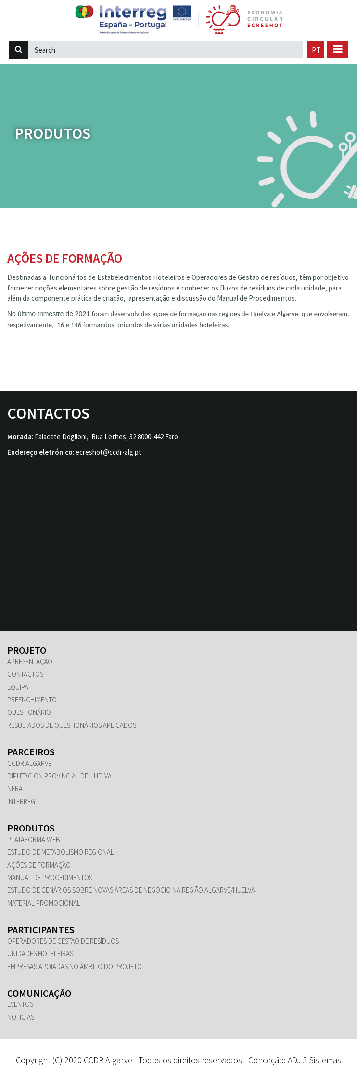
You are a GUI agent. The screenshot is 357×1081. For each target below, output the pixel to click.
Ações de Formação (39, 865)
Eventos (20, 1004)
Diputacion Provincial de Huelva (59, 775)
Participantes (41, 929)
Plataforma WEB (33, 839)
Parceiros (31, 752)
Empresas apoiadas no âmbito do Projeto (74, 966)
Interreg (21, 801)
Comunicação (39, 993)
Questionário (29, 712)
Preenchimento (32, 699)
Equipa (17, 687)
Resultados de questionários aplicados (71, 725)
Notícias (20, 1017)
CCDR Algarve (29, 763)
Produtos (52, 133)
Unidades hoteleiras (40, 953)
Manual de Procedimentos (49, 877)
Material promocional (43, 903)
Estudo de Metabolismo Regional (60, 852)
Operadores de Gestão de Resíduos (63, 941)
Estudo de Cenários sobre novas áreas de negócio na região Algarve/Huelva (131, 890)
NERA (15, 788)
